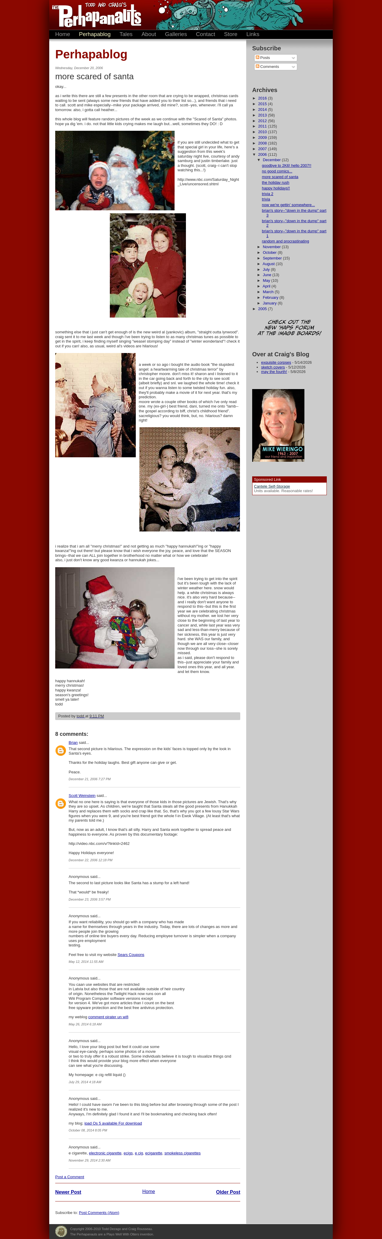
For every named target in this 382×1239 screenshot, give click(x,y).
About (148, 34)
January (270, 303)
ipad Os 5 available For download (113, 1123)
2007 (263, 149)
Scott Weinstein (82, 795)
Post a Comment (69, 1177)
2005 (263, 309)
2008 (263, 143)
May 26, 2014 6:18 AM (85, 1024)
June (267, 275)
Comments (267, 66)
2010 (263, 132)
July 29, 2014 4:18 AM (85, 1082)
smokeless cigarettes (182, 1153)
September (273, 258)
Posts (263, 57)
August (269, 264)
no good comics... (277, 171)
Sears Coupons (131, 954)
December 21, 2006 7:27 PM (90, 779)
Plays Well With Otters (61, 1232)
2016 (263, 98)
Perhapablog (95, 34)
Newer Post (68, 1192)
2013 (263, 115)
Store (231, 34)
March (269, 292)
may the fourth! (274, 371)
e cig (139, 1153)
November (272, 247)
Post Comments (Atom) (99, 1212)
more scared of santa (280, 177)
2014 (263, 109)
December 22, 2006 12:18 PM (91, 860)
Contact (205, 34)
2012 (263, 121)
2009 (263, 137)
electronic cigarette (105, 1153)
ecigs (128, 1153)
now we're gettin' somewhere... (288, 205)
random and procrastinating (285, 241)
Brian (73, 742)
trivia (266, 199)
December (272, 160)
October (270, 252)
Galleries (176, 34)
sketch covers (273, 367)
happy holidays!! (276, 188)
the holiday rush (275, 182)
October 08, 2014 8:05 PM (88, 1130)
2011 (263, 126)
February (271, 297)
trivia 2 (267, 194)
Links (252, 34)
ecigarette (153, 1153)
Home (62, 34)
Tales (126, 34)
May (267, 280)
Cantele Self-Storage (272, 486)
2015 (263, 104)
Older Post (228, 1192)
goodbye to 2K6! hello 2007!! (286, 165)
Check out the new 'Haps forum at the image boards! (289, 328)
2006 (263, 154)
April (267, 286)
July (267, 269)
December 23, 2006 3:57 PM (90, 899)
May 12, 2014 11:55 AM (86, 961)
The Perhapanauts (94, 15)
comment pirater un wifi (108, 1017)
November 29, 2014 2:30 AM (89, 1160)
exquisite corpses (276, 362)
